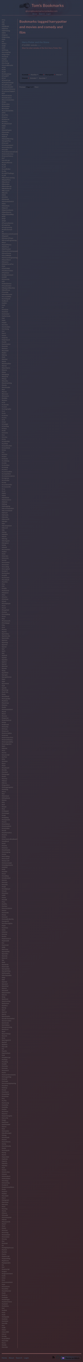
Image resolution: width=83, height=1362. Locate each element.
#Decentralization (8, 100)
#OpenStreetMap (8, 214)
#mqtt (4, 887)
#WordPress (6, 290)
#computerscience (8, 476)
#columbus (5, 465)
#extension (5, 577)
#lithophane (6, 798)
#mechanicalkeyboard (9, 839)
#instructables (7, 733)
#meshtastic (6, 850)
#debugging (6, 506)
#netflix (4, 904)
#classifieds (6, 448)
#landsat (5, 772)
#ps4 (3, 1031)
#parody (4, 956)
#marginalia (6, 820)
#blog (4, 372)
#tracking (5, 1232)
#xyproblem (6, 1338)
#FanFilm (5, 115)
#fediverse (5, 590)
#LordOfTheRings (8, 173)
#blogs (4, 379)
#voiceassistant (7, 1282)
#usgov (4, 1271)
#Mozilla (5, 193)
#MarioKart (6, 182)
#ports (4, 1014)
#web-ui (4, 1295)
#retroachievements (9, 1075)
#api (3, 318)
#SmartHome (6, 253)
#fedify (4, 588)
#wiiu (3, 1312)
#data (4, 495)
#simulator (5, 1131)
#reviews (5, 1085)
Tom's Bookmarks (41, 6)
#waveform (6, 1286)
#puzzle (4, 1036)
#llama (4, 800)
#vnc (3, 1280)
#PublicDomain (7, 229)
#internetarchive (7, 737)
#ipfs (3, 746)
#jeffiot (4, 757)
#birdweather (6, 363)
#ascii (4, 333)
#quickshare (6, 1053)
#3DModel (5, 26)
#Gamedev (5, 132)
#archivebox (6, 327)
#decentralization (8, 508)
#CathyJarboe (6, 74)
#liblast (4, 781)
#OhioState (6, 206)
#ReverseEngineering (9, 240)
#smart (4, 1139)
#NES (4, 195)
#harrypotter (6, 698)
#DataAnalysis (7, 95)
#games (4, 640)
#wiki (3, 1315)
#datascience (6, 500)
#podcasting (6, 1001)
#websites (5, 1306)
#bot (3, 389)
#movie (58, 75)
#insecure (5, 731)
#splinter (5, 1159)
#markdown (6, 824)
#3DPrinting (6, 31)
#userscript (6, 1269)
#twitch (4, 1250)
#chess (4, 428)
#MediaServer (6, 188)
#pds (3, 962)
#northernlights (7, 923)
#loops (4, 807)
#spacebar (5, 1157)
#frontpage (6, 623)
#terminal (5, 1202)
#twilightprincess (8, 1248)
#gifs (3, 651)
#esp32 (4, 575)
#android (5, 312)
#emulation (6, 562)
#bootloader (6, 387)
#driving (4, 539)
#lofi (3, 804)
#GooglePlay (6, 141)
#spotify (4, 1163)
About (34, 14)
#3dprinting (6, 37)
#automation (6, 344)
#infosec (5, 729)
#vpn (3, 1284)
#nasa (4, 897)
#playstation (6, 992)
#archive (5, 325)
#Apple (4, 59)
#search (4, 1114)
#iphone (4, 748)
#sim (3, 1129)
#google (5, 675)
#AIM (3, 46)
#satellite (5, 1105)
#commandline (7, 472)
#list (3, 794)
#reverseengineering (9, 1083)
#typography (6, 1263)
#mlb (3, 869)
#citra (4, 439)
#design (4, 521)
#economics (6, 549)
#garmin (4, 644)
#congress (5, 478)
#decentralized (7, 510)
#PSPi (4, 221)
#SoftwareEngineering (10, 258)
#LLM (4, 167)
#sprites (4, 1165)
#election (5, 556)
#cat (3, 411)
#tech (4, 1198)
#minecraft (5, 861)
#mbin (4, 837)
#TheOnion (5, 273)
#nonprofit (5, 921)
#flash (4, 601)
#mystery (5, 893)
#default (5, 513)
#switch (4, 1191)
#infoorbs (5, 727)
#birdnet (4, 359)
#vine (3, 1278)
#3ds (3, 39)
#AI (3, 41)
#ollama (4, 932)
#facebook (5, 580)
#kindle (4, 770)
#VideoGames (6, 283)
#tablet (4, 1193)
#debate (4, 502)
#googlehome (6, 677)
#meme (4, 845)
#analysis (5, 309)
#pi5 (3, 979)
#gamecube (6, 636)
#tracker (5, 1230)
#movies (4, 882)
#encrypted (6, 569)
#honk (4, 711)
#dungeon (5, 543)
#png (3, 997)
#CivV (4, 78)
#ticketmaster (6, 1217)
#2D (3, 22)
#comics (5, 469)
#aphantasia (6, 316)
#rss (3, 1098)
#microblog (6, 856)
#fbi (3, 586)
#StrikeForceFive (8, 264)
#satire (4, 1109)
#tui (3, 1241)
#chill (4, 430)
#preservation (6, 1021)
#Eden (4, 102)
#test (3, 1206)
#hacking (5, 690)
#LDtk (4, 165)
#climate (5, 459)
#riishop (4, 1088)
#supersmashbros (8, 1187)
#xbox (4, 1330)
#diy (3, 530)
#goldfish (5, 673)
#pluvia (4, 995)
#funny (4, 629)
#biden (4, 353)
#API (3, 48)
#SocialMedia (6, 255)
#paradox (5, 954)
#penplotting (6, 971)
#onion (4, 936)
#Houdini (5, 149)
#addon (4, 303)
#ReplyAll (5, 236)
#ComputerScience (8, 89)
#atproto (5, 338)
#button (4, 400)
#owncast (5, 945)
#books (4, 385)
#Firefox (5, 121)
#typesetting (6, 1258)
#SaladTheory (6, 245)
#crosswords (6, 487)
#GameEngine (7, 130)
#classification (7, 446)
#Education (6, 104)
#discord (5, 528)
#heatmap (5, 703)
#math (4, 830)
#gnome (4, 666)
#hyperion (5, 718)
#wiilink (4, 1310)
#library (4, 783)
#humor (4, 716)
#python (4, 1044)
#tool (3, 1226)
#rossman (5, 1096)
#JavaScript (6, 160)
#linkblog (5, 789)
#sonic (4, 1155)
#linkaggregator (7, 787)
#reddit (4, 1064)
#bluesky (5, 381)
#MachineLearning (8, 178)
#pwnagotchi (6, 1040)
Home (4, 1358)
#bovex (4, 392)
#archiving (5, 329)
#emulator (5, 564)
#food (4, 608)
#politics (5, 1005)
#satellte (5, 1107)
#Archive (5, 61)
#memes (5, 848)
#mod (4, 874)
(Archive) (39, 45)
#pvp (3, 1038)
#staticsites (6, 1172)
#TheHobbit (6, 268)
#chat (4, 422)
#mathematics (7, 832)
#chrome (5, 433)
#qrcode (4, 1046)
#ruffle (4, 1101)
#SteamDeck (6, 260)
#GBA (4, 126)
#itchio (4, 753)
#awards (5, 346)
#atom (4, 335)
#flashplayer (6, 603)
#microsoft (5, 858)
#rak (3, 1055)
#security (5, 1118)
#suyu (4, 1189)
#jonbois (5, 761)
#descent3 (5, 519)
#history (4, 705)
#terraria (5, 1204)
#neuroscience (7, 908)
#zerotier (5, 1347)
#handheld (5, 696)
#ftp (3, 625)
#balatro (5, 348)
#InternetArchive (7, 154)
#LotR (4, 175)
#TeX (3, 266)
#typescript (6, 1256)
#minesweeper (7, 863)
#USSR (4, 277)
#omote (4, 934)
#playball (5, 990)
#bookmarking (7, 383)
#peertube (5, 967)
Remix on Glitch (70, 1358)
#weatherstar (6, 1291)
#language (5, 774)
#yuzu (4, 1343)
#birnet (4, 366)
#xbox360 (5, 1332)
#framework (6, 621)
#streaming (6, 1183)
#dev (3, 523)
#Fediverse (5, 119)
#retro (4, 1072)
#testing (4, 1209)
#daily (4, 493)
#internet (5, 735)
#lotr (3, 809)
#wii (3, 1308)
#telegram (5, 1200)
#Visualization (6, 286)
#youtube (42, 78)
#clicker (4, 454)
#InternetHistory (7, 156)
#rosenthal (5, 1094)
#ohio (4, 930)
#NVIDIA (5, 197)
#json (4, 763)
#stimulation (6, 1178)
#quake (4, 1051)
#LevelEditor (6, 169)
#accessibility (6, 296)
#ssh (3, 1168)
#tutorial (5, 1243)
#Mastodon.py (6, 186)
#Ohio (4, 203)
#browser (5, 394)
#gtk (3, 686)
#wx (3, 1325)
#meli (4, 843)
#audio (4, 342)
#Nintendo (5, 199)
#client (4, 456)
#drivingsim (6, 541)
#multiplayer (6, 889)
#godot (4, 668)
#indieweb (5, 724)
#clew (4, 450)
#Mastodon (6, 184)
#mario (4, 822)
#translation (6, 1235)
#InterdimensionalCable (10, 152)
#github (4, 655)
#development (7, 526)
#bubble (4, 398)
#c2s (3, 402)
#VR (3, 281)
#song (4, 1152)
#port (3, 1010)
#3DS (4, 33)
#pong (4, 1008)
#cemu (4, 417)
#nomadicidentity (8, 919)
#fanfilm (34, 75)
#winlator (5, 1321)
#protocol (5, 1029)
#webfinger (6, 1299)
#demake (5, 517)
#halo (4, 694)
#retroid (4, 1079)
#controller (5, 480)
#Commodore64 (7, 87)
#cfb (3, 420)
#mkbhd (4, 867)
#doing (4, 532)
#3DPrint (5, 28)
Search (42, 14)
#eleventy (5, 558)
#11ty (3, 20)
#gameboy (5, 634)
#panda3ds (6, 951)
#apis (3, 320)
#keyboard (5, 768)
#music (4, 891)
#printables (6, 1025)
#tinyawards (6, 1222)
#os (3, 943)
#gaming (5, 642)
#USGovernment (7, 275)
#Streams (5, 262)
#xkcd (4, 1334)
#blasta (4, 370)
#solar (4, 1148)
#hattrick (5, 701)
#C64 (4, 67)
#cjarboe (5, 443)
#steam (4, 1174)
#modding (5, 876)
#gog (3, 670)
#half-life (5, 692)
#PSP (4, 219)
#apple (4, 322)
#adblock (5, 301)
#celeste (5, 415)
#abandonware (7, 294)
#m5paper (5, 811)
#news (4, 910)
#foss (4, 616)
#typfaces (5, 1260)
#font (4, 606)
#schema (5, 1111)
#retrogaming (6, 1077)
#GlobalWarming (7, 139)
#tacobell (5, 1196)
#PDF (4, 216)
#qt (3, 1049)
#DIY (3, 93)
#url (3, 1267)
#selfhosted (6, 1124)
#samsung (5, 1103)
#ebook (4, 547)
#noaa (4, 915)
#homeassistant (7, 709)
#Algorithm (6, 54)
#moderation (6, 878)
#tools (4, 1228)
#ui (3, 1265)
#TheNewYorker (7, 270)
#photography (6, 975)
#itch (3, 750)
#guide (4, 688)
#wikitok (5, 1319)
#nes (3, 902)
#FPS (3, 113)
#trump (4, 1239)
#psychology (6, 1034)
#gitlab (4, 657)
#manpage (5, 813)
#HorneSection (7, 147)
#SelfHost (5, 247)
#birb (3, 357)
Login (48, 14)
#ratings (4, 1059)
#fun (3, 627)
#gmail (4, 664)
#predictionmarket (8, 1018)
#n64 (3, 895)
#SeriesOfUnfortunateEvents (12, 251)
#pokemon (5, 1003)
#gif (3, 649)
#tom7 (4, 1224)
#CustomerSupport (8, 91)
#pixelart (5, 984)
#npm (4, 925)
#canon (4, 407)
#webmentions (7, 1302)
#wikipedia (5, 1317)
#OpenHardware (7, 210)
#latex (4, 776)
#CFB (4, 69)
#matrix (4, 835)
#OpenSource (6, 212)
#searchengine (7, 1116)
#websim (5, 1304)
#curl (3, 491)
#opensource (6, 938)
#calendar (5, 405)
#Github (4, 136)
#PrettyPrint (6, 225)
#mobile (4, 871)
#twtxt (4, 1254)
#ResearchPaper (7, 238)
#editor (4, 551)
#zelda (4, 1345)
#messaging (6, 852)
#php (3, 977)
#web (4, 1293)
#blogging (5, 374)
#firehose (5, 599)
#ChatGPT (5, 76)
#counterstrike (7, 484)
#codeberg (5, 461)
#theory (4, 1213)
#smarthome (6, 1142)
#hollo (4, 707)
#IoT (3, 158)
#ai (3, 307)
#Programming (7, 227)
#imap (4, 722)
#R (3, 232)
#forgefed (5, 610)
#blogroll (5, 376)
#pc (3, 960)
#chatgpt (5, 424)
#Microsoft (5, 191)
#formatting (6, 614)
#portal (4, 1012)
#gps (3, 679)
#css (3, 489)
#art (3, 331)
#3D (3, 24)
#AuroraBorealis (7, 65)
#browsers (5, 396)
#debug (4, 504)
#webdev (5, 1297)
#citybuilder (6, 441)
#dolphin (5, 534)
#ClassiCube (6, 80)
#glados (4, 660)
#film (3, 595)
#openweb (5, 941)
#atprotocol (6, 340)
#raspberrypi (6, 1057)
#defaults (5, 515)
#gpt (3, 681)
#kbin (4, 765)
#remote (5, 1068)
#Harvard (5, 143)
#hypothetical (6, 720)
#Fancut (4, 117)
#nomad (4, 917)
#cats (4, 413)
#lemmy (4, 778)
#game (4, 631)
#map (4, 815)
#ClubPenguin (7, 85)
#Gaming (5, 134)
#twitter (4, 1252)
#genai (4, 647)
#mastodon (6, 828)
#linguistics (6, 785)
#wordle (4, 1323)
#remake (33, 78)
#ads (3, 305)
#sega (4, 1120)
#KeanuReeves (7, 162)
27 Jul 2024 (26, 45)
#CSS (4, 72)
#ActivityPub (6, 52)
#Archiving (5, 63)
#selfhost (5, 1122)
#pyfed (4, 1042)
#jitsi (3, 759)
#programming (7, 1027)
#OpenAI (5, 208)
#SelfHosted (6, 249)
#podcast (5, 999)
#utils (4, 1276)
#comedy (5, 467)
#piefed (4, 982)
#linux (4, 791)
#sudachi (5, 1185)
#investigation (6, 744)
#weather (5, 1289)
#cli (3, 452)
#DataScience (7, 98)
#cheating (5, 426)
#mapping (5, 817)
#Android (5, 56)
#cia (3, 435)
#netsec (4, 906)
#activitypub (6, 299)
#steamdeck (6, 1176)
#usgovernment (7, 1273)
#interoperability (7, 742)
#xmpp (4, 1336)
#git (3, 653)
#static (4, 1170)
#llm (3, 802)
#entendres (6, 573)
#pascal (4, 958)
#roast (4, 1090)
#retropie (5, 1081)
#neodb (4, 900)
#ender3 (5, 571)
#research (5, 1070)
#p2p (3, 947)
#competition (6, 474)
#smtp (4, 1144)
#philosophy (6, 973)
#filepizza (5, 593)
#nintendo (5, 912)
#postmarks (6, 1016)
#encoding (5, 567)
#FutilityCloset (7, 124)
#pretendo (5, 1023)
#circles (4, 437)
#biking (4, 355)
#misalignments (7, 865)
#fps (3, 619)
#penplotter (6, 969)
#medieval (5, 841)
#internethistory (7, 740)
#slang (4, 1135)
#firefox (4, 597)
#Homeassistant (7, 145)
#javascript (5, 755)
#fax (3, 584)
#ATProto (5, 50)
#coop (4, 482)
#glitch (4, 662)
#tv (3, 1245)
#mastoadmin (6, 826)
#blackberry (6, 368)
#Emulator (5, 108)
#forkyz (4, 612)
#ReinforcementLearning (10, 234)
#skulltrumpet (6, 1133)
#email (4, 560)
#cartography (6, 409)
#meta (4, 854)
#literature (5, 796)
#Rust (4, 242)
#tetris (4, 1211)
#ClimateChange (8, 82)
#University (5, 279)
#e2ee (4, 545)
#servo (4, 1126)
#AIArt (4, 44)
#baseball (5, 350)
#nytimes (5, 928)
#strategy (5, 1181)
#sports (4, 1161)
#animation (5, 314)
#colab (4, 463)
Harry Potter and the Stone (35, 42)
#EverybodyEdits (7, 111)
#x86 (3, 1327)
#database (5, 497)
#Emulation (6, 106)
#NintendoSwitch (8, 201)
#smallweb (5, 1137)
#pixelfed (5, 986)
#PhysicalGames (7, 223)
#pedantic (5, 964)
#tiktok (4, 1219)
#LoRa (4, 171)
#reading (5, 1062)
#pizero (4, 988)
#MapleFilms (6, 180)
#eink (4, 554)
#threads (5, 1215)
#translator (5, 1237)
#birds (4, 361)
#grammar (5, 683)
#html (4, 714)
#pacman (5, 949)
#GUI (3, 128)
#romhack (5, 1092)
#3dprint (5, 35)
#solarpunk (6, 1150)
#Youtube (5, 292)
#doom (4, 536)
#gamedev (5, 638)
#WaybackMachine (8, 288)
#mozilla (5, 884)
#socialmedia (6, 1146)
